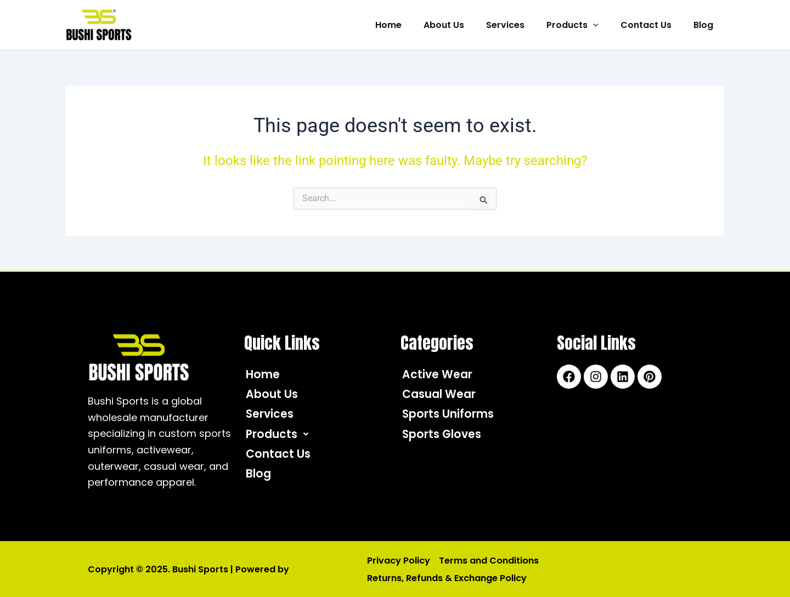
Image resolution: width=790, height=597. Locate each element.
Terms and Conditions (485, 560)
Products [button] (583, 25)
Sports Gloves (445, 437)
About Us (463, 25)
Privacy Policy (397, 560)
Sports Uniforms (452, 416)
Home (412, 25)
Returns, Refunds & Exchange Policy (445, 577)
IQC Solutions (321, 568)
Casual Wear (443, 395)
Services (520, 25)
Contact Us (652, 25)
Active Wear (440, 374)
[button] (604, 25)
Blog (705, 25)
